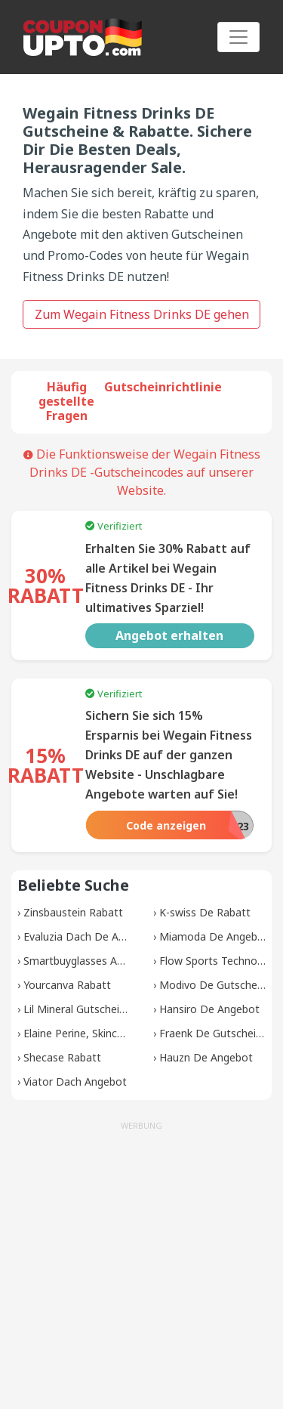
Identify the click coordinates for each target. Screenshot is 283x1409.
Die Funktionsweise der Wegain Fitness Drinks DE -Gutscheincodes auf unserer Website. (141, 472)
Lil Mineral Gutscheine (77, 1009)
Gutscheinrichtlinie (163, 387)
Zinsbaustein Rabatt (73, 912)
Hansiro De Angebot (209, 1009)
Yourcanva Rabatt (67, 985)
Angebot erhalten (169, 635)
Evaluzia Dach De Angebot (88, 936)
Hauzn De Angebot (206, 1057)
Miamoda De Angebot (214, 936)
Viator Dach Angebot (75, 1081)
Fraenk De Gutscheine (213, 1033)
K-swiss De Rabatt (205, 912)
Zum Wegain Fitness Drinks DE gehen (142, 314)
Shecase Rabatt (62, 1057)
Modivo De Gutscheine (215, 985)
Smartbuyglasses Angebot (87, 960)
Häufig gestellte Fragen (66, 401)
